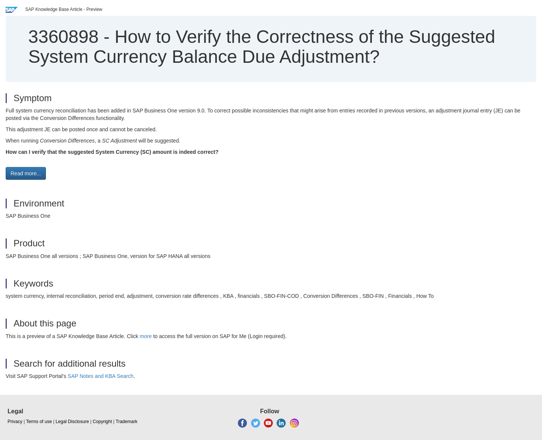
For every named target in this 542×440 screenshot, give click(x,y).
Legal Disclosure (72, 421)
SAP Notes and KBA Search (101, 376)
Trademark (126, 421)
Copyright (102, 421)
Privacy (15, 421)
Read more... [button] (26, 173)
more (146, 336)
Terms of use (39, 421)
